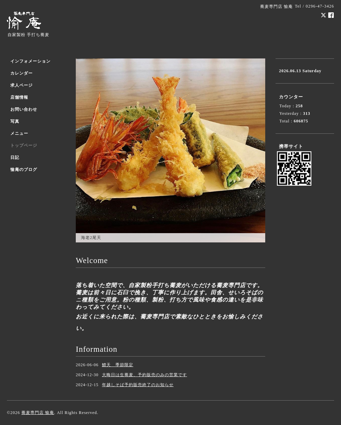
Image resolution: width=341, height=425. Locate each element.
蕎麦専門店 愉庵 (37, 412)
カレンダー (21, 73)
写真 (14, 121)
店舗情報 (19, 97)
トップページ (23, 145)
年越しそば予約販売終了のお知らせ (138, 384)
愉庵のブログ (23, 169)
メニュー (19, 133)
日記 (14, 157)
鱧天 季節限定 (117, 364)
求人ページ (21, 85)
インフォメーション (30, 61)
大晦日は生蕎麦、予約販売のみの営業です (144, 374)
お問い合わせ (23, 109)
